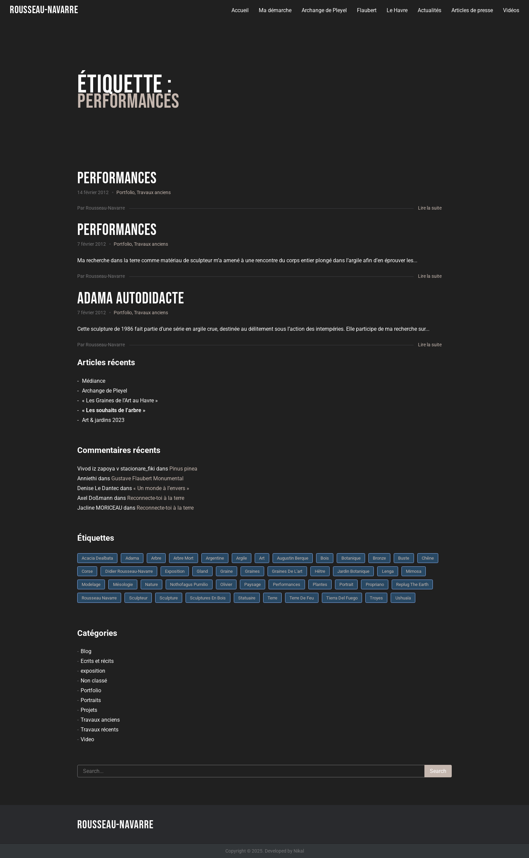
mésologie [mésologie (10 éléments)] (123, 584)
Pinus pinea (183, 468)
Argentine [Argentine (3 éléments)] (215, 558)
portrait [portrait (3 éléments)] (346, 584)
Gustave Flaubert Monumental (147, 478)
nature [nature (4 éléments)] (151, 584)
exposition (93, 671)
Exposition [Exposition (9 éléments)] (175, 571)
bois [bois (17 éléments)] (325, 558)
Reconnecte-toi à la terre (155, 498)
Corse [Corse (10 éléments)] (87, 571)
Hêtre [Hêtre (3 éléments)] (320, 571)
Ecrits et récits (97, 661)
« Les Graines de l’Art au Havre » (120, 400)
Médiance (93, 381)
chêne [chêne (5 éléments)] (428, 558)
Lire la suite (430, 208)
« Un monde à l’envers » (161, 488)
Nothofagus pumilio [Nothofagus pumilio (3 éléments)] (189, 584)
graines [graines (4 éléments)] (252, 571)
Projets (89, 710)
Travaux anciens (154, 192)
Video (87, 739)
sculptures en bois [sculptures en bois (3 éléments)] (208, 597)
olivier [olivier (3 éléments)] (226, 584)
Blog (86, 651)
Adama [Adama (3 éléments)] (132, 558)
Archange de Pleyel (323, 10)
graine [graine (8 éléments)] (226, 571)
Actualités (429, 10)
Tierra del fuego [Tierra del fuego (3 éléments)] (342, 597)
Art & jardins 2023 (103, 420)
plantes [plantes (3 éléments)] (320, 584)
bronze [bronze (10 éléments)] (379, 558)
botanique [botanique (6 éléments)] (351, 558)
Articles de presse (472, 10)
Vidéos (511, 10)
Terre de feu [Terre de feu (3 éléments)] (301, 597)
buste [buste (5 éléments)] (403, 558)
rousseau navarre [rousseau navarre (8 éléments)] (99, 597)
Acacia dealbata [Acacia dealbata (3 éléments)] (97, 558)
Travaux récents (99, 729)
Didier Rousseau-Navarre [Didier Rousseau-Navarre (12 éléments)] (129, 571)
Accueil (239, 10)
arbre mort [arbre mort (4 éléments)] (183, 558)
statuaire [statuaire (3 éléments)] (246, 597)
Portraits (91, 700)
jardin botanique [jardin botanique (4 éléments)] (353, 571)
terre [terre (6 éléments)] (272, 597)
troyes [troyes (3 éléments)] (376, 597)
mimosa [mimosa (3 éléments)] (413, 571)
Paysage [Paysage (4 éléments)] (252, 584)
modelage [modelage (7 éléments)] (91, 584)
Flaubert (366, 10)
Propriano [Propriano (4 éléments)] (375, 584)
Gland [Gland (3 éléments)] (202, 571)
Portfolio (125, 192)
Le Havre (396, 10)
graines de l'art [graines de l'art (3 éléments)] (287, 571)
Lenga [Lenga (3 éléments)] (388, 571)
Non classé (94, 680)
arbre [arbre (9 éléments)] (156, 558)
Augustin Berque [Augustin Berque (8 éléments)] (292, 558)
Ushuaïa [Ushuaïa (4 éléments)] (403, 597)
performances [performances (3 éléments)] (286, 584)
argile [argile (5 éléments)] (241, 558)
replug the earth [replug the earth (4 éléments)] (412, 584)
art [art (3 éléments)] (261, 558)
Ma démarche (274, 10)
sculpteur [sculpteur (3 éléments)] (138, 597)
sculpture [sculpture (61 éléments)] (169, 597)
